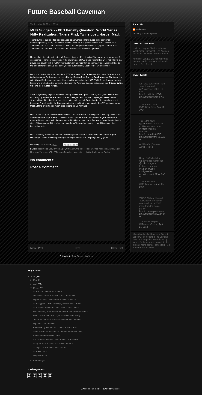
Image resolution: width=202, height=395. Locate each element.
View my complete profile (145, 33)
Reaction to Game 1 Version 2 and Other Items (54, 295)
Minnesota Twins (106, 149)
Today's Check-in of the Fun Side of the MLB (53, 343)
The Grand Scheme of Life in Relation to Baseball (55, 339)
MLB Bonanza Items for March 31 (48, 291)
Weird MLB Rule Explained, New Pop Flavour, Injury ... (57, 315)
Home (77, 248)
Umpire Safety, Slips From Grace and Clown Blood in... (58, 319)
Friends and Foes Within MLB (46, 335)
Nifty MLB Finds (40, 355)
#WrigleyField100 (147, 171)
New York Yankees (38, 152)
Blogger (116, 389)
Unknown (141, 29)
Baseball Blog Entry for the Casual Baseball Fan (55, 327)
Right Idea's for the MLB (44, 323)
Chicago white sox (74, 149)
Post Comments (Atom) (82, 256)
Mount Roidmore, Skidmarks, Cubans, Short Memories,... (59, 331)
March (36, 288)
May (35, 280)
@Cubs (143, 163)
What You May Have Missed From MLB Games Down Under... (61, 311)
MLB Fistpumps (40, 351)
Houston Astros (91, 149)
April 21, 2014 (146, 147)
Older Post (117, 248)
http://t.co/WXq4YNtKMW (151, 211)
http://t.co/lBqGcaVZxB (150, 94)
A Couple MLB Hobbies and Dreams (49, 347)
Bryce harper (59, 149)
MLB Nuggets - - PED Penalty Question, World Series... (58, 303)
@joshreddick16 (147, 123)
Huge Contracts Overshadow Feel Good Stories (54, 299)
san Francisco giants (69, 152)
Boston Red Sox (45, 149)
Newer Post (36, 248)
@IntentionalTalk (147, 129)
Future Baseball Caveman (66, 11)
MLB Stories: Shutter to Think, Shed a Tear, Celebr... (56, 307)
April (35, 284)
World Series (104, 152)
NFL (50, 152)
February (37, 360)
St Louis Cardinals (88, 152)
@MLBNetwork (146, 169)
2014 (33, 276)
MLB (118, 149)
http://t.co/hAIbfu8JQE (150, 134)
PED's (56, 152)
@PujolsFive (145, 89)
